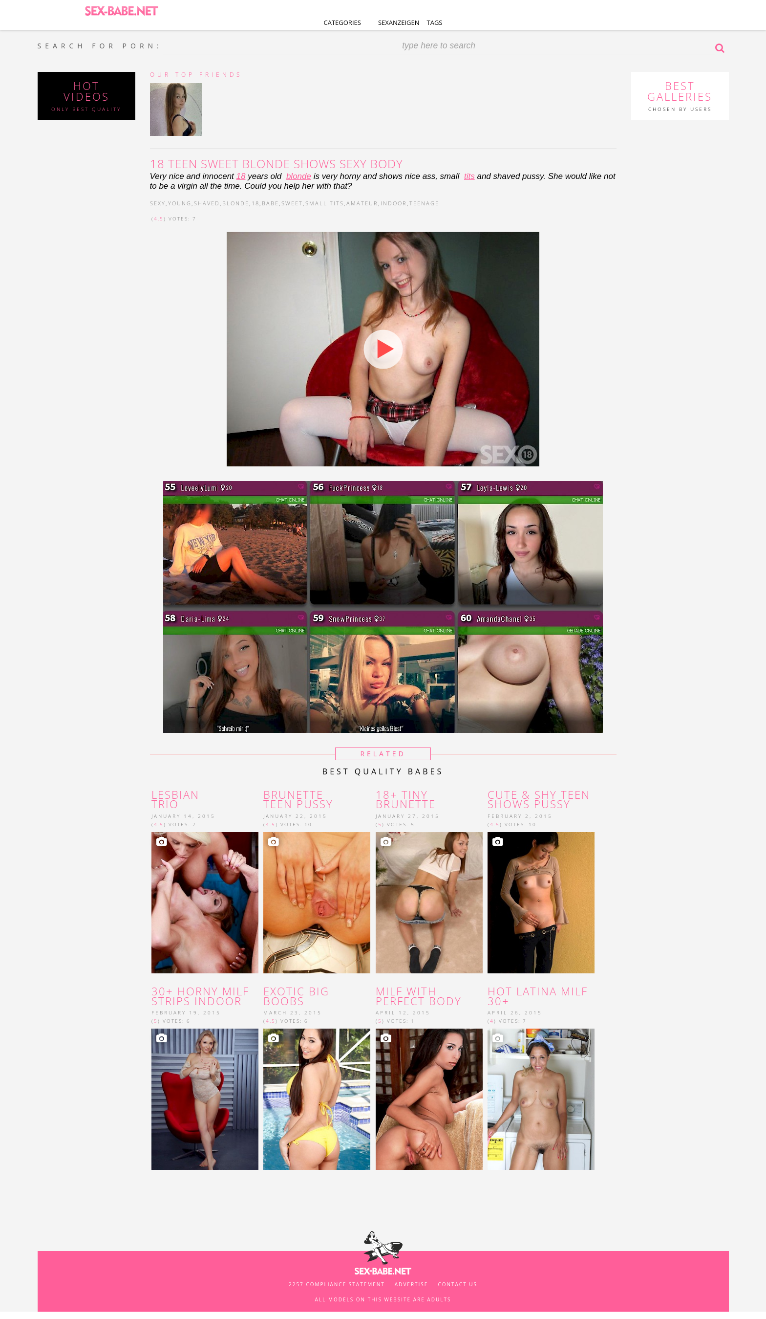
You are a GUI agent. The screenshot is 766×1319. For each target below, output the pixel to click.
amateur (362, 203)
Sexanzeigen (399, 22)
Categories (342, 22)
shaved (207, 203)
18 (241, 176)
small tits (324, 203)
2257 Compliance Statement (337, 1284)
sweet (292, 203)
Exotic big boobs (296, 996)
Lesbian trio (175, 800)
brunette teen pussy (298, 800)
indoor (394, 203)
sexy (158, 203)
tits (469, 176)
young (180, 203)
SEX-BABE (121, 10)
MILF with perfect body (419, 996)
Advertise (411, 1284)
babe (270, 203)
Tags (435, 22)
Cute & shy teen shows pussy (539, 800)
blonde (298, 176)
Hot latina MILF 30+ (538, 996)
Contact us (457, 1284)
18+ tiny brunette (406, 800)
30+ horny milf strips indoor (200, 996)
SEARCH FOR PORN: (100, 46)
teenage (424, 203)
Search (722, 48)
